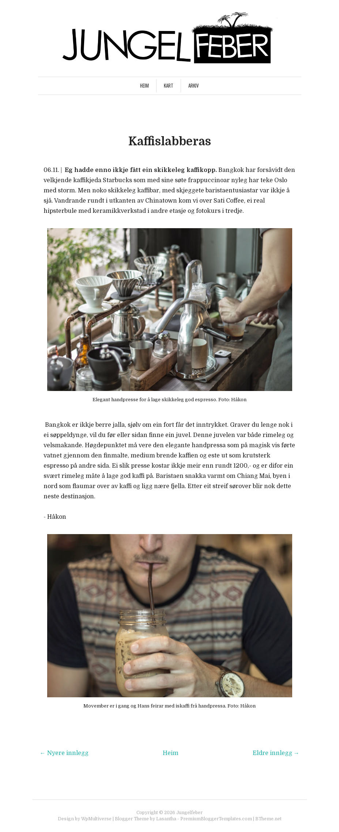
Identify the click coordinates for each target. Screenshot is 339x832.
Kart (168, 85)
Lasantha (166, 818)
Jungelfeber (189, 812)
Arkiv (193, 85)
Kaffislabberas (169, 141)
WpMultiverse (96, 818)
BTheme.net (268, 818)
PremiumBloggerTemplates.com (216, 818)
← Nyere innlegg (64, 753)
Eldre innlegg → (276, 753)
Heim (144, 85)
